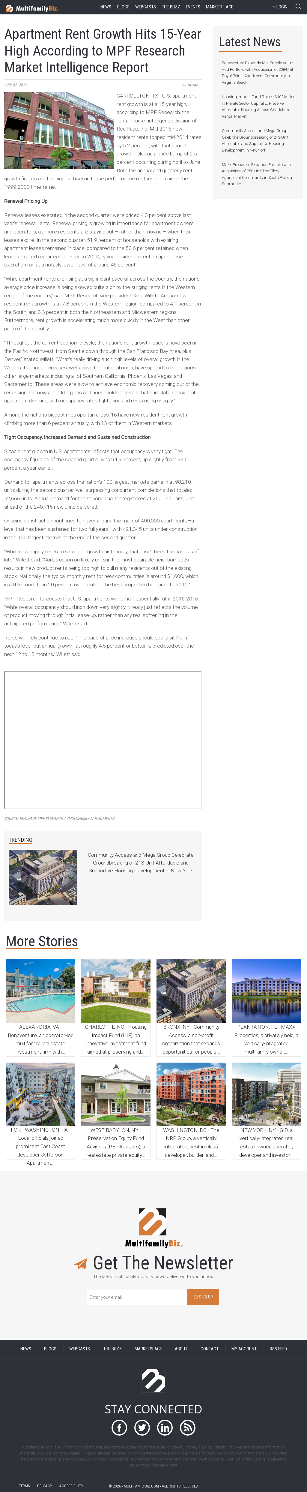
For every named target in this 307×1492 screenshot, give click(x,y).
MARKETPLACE (148, 1349)
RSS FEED (278, 1349)
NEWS (25, 1349)
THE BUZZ (112, 1349)
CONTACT (210, 1349)
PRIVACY (44, 1486)
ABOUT (181, 1349)
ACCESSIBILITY (71, 1486)
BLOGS (50, 1349)
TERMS (24, 1486)
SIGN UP (203, 1297)
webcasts (145, 7)
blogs (123, 7)
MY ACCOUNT (244, 1349)
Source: (59, 818)
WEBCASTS (79, 1349)
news (105, 7)
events (193, 7)
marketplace (219, 7)
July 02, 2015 (15, 85)
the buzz (171, 7)
